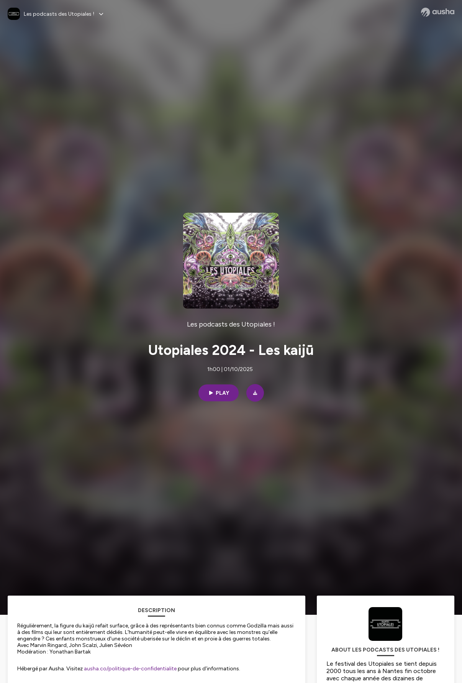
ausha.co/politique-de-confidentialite (130, 668)
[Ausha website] (437, 12)
